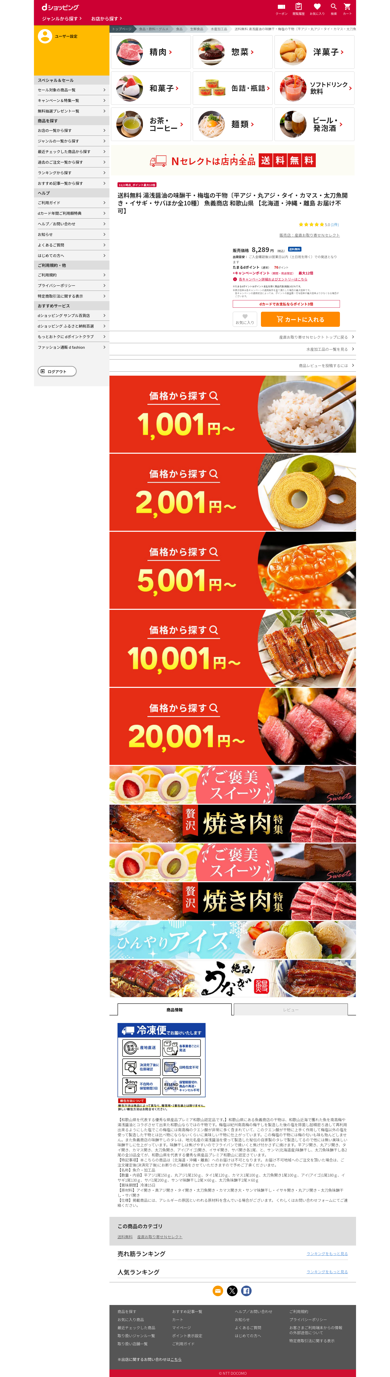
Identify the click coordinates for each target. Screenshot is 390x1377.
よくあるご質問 (51, 245)
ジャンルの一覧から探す (58, 141)
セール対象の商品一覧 (56, 89)
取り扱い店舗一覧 (133, 1343)
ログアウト (57, 371)
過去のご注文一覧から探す (60, 162)
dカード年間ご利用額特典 (60, 213)
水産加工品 (219, 28)
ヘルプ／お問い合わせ (56, 223)
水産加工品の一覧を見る (327, 349)
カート (177, 1319)
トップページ (122, 28)
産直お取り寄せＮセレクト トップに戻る (313, 337)
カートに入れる (300, 319)
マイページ (181, 1327)
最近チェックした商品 (136, 1327)
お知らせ (45, 234)
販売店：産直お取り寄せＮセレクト (310, 235)
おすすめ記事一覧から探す (60, 183)
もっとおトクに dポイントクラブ (66, 336)
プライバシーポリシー (56, 285)
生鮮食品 (196, 28)
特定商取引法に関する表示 (60, 296)
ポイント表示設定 (187, 1335)
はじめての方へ (51, 255)
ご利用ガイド (49, 202)
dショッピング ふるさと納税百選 (66, 326)
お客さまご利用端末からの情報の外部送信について (315, 1330)
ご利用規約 (47, 274)
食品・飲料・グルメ (154, 28)
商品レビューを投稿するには (323, 365)
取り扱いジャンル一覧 (136, 1335)
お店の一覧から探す (55, 130)
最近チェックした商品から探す (64, 151)
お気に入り (245, 322)
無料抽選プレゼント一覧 (58, 111)
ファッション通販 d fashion (61, 347)
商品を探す (127, 1311)
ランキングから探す (55, 172)
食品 (179, 28)
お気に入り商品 (131, 1319)
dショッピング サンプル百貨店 (64, 315)
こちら (176, 1359)
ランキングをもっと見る (327, 1253)
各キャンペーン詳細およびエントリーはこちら (273, 279)
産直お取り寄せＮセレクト (159, 1236)
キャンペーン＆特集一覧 (58, 100)
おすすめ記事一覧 (187, 1311)
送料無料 (125, 1236)
